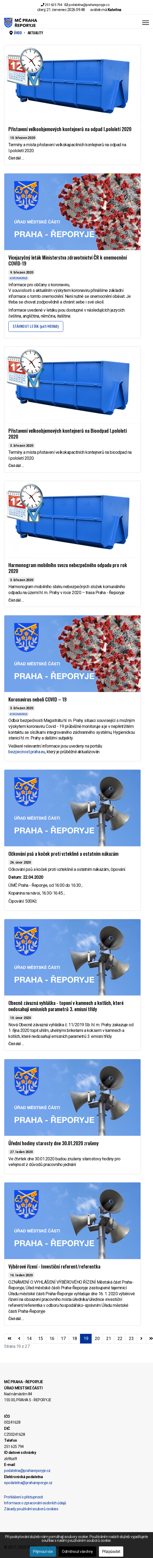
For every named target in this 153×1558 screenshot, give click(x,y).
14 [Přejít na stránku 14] (29, 1338)
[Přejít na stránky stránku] (19, 1339)
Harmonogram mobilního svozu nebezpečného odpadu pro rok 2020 (67, 568)
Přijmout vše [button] (43, 1551)
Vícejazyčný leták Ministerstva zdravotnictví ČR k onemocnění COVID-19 (67, 260)
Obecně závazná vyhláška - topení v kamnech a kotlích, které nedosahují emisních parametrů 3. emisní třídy (66, 1005)
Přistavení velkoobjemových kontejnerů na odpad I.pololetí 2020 (69, 128)
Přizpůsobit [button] (111, 1551)
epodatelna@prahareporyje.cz (28, 1483)
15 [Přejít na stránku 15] (40, 1338)
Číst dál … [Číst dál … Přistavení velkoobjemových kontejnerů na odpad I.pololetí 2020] (16, 158)
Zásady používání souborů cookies (31, 1509)
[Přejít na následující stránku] (141, 1339)
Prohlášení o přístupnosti (23, 1497)
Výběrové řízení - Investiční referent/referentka (54, 1266)
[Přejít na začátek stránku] (9, 1339)
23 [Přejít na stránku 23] (131, 1338)
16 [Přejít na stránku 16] (51, 1338)
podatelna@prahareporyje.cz (89, 5)
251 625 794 (53, 5)
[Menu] (145, 23)
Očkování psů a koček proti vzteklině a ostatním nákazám (63, 853)
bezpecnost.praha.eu (26, 751)
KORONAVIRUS (18, 278)
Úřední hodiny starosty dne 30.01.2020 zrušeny (53, 1143)
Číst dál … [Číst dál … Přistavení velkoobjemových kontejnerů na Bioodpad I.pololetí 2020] (16, 465)
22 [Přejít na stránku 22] (120, 1338)
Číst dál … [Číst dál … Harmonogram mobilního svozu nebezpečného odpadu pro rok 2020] (16, 600)
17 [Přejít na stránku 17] (63, 1338)
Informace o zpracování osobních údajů (35, 1503)
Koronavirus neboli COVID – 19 (37, 699)
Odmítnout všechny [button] (77, 1551)
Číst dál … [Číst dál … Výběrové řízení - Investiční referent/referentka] (16, 1319)
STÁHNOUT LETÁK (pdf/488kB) (36, 326)
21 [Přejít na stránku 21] (108, 1338)
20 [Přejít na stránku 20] (97, 1338)
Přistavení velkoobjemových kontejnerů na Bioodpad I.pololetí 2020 (67, 433)
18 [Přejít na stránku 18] (74, 1338)
